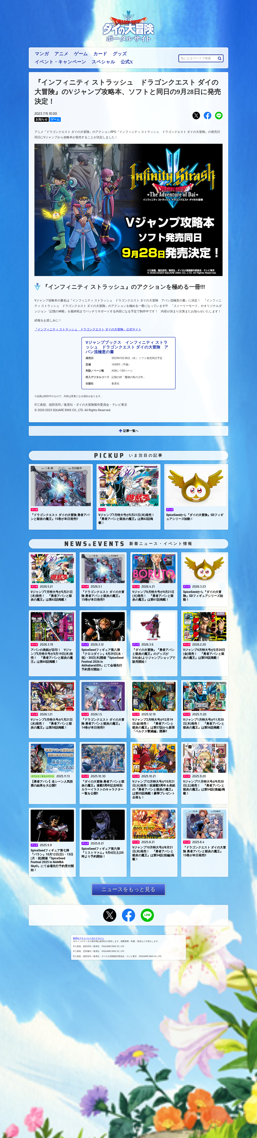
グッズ (120, 53)
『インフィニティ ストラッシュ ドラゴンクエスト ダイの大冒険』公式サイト (87, 329)
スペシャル (103, 61)
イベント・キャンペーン (60, 61)
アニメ (61, 53)
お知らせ (42, 119)
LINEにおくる (219, 115)
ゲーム (81, 53)
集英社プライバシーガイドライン (88, 938)
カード (100, 53)
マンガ (42, 53)
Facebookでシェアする (207, 115)
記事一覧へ (130, 431)
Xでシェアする (196, 115)
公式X (127, 61)
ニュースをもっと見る (128, 889)
